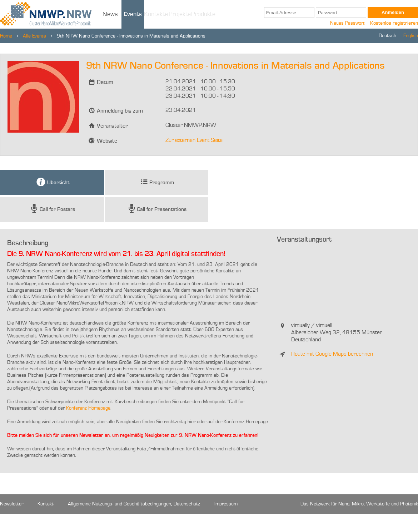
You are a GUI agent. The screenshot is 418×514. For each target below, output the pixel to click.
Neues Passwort (347, 23)
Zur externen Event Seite (194, 140)
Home (6, 36)
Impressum (226, 503)
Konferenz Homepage (88, 408)
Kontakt (46, 503)
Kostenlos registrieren (394, 23)
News (110, 14)
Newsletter (11, 503)
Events (133, 14)
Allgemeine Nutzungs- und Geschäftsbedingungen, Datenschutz (134, 503)
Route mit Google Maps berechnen (332, 354)
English (410, 35)
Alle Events (34, 36)
